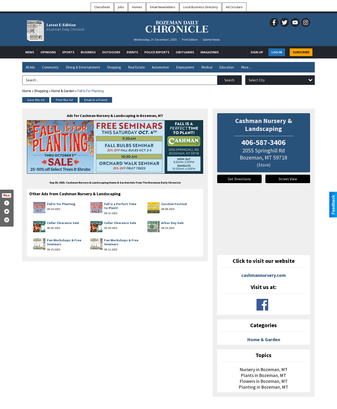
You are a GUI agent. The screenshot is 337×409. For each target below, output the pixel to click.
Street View (288, 179)
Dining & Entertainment (83, 67)
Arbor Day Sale (172, 223)
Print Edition (190, 40)
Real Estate (136, 67)
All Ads (30, 67)
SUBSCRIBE (301, 52)
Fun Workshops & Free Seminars (64, 242)
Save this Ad (35, 100)
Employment (185, 67)
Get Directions (239, 179)
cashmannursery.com (263, 275)
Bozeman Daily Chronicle (65, 29)
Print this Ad (64, 100)
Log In (276, 52)
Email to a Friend (95, 100)
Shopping (114, 67)
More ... (246, 67)
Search (229, 80)
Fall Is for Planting (61, 204)
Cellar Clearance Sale (63, 223)
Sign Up (257, 52)
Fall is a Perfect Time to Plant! (120, 206)
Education (226, 67)
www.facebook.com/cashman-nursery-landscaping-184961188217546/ (262, 305)
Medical (206, 67)
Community (50, 67)
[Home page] (177, 26)
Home (26, 91)
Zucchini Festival (174, 204)
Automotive (160, 67)
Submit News (211, 40)
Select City (257, 80)
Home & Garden (63, 91)
